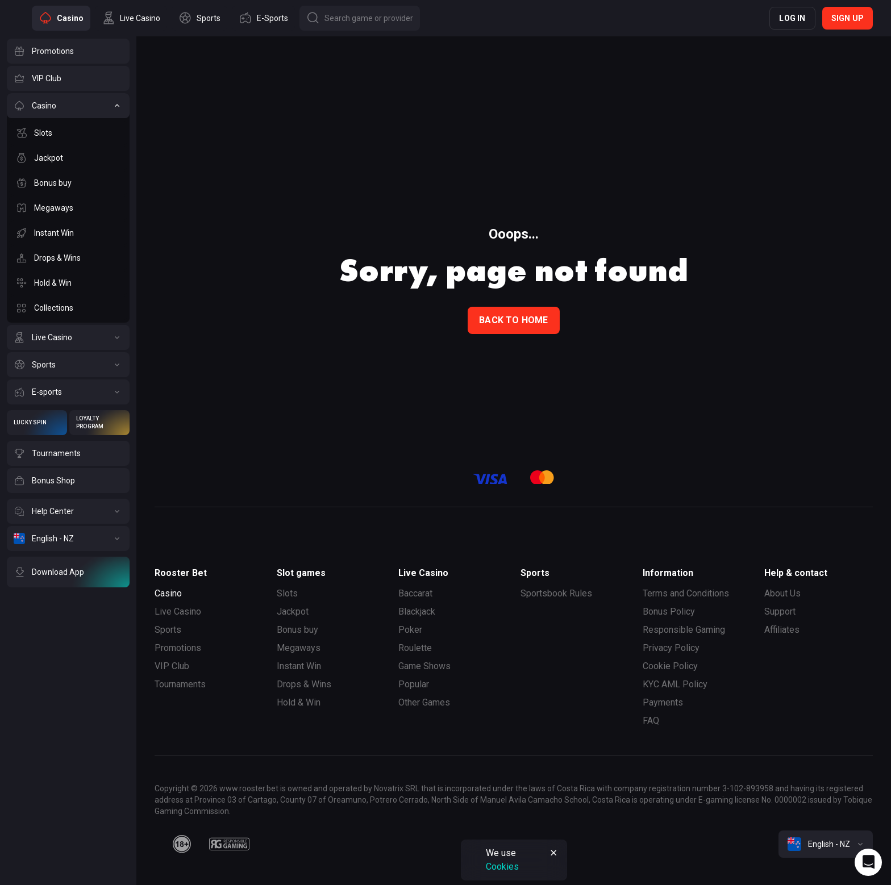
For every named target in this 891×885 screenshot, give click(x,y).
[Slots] (68, 132)
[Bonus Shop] (68, 480)
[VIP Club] (68, 78)
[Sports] (68, 364)
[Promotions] (68, 51)
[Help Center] (68, 511)
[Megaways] (68, 207)
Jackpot (293, 611)
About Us (782, 593)
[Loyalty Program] (99, 422)
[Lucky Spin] (37, 422)
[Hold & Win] (68, 282)
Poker (410, 629)
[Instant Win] (68, 232)
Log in (792, 18)
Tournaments (180, 684)
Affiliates (782, 629)
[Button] (359, 18)
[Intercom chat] (868, 862)
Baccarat (415, 593)
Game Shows (424, 666)
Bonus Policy (669, 611)
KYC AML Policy (675, 684)
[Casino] (68, 105)
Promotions (178, 647)
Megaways (298, 647)
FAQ (651, 720)
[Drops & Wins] (68, 257)
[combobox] (825, 844)
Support (780, 611)
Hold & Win (298, 702)
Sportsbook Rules (556, 593)
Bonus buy (297, 629)
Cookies (502, 866)
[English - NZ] (68, 538)
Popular (413, 684)
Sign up (847, 18)
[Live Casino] (68, 337)
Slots (287, 593)
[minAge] (182, 844)
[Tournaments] (68, 453)
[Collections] (68, 307)
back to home (513, 320)
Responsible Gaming (684, 629)
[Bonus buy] (68, 182)
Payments (663, 702)
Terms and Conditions (686, 593)
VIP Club (172, 666)
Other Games (424, 702)
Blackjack (416, 611)
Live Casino (178, 611)
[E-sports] (68, 391)
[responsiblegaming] (229, 844)
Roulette (415, 647)
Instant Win (299, 666)
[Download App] (68, 572)
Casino (168, 593)
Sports (168, 629)
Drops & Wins (304, 684)
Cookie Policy (670, 666)
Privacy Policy (671, 647)
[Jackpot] (68, 157)
